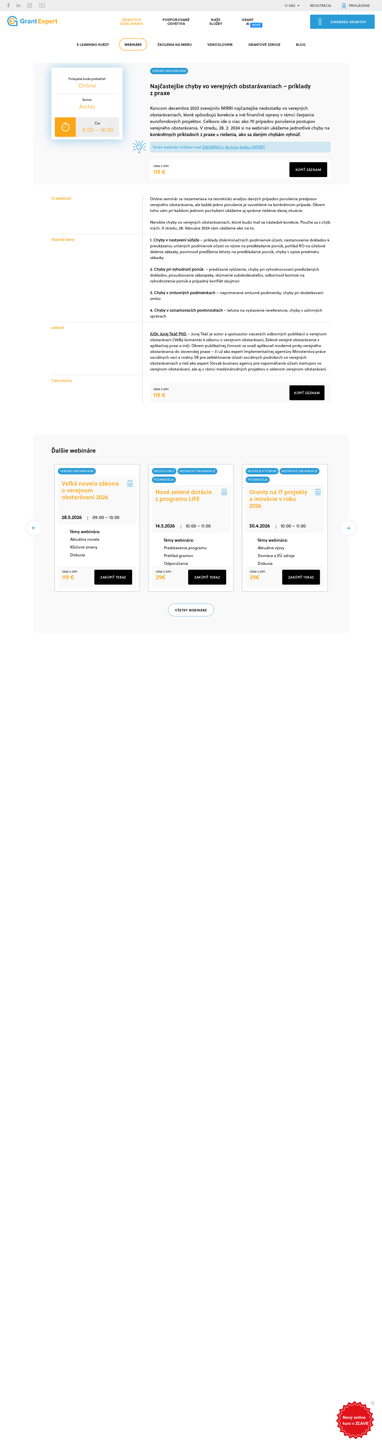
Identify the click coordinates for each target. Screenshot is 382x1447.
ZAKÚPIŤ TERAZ (113, 593)
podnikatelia (164, 480)
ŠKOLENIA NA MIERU (174, 44)
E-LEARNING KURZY (93, 44)
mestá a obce (164, 471)
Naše (215, 21)
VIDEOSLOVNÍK (220, 44)
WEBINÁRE (133, 44)
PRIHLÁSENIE (356, 5)
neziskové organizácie (198, 471)
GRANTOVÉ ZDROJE (264, 44)
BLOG (301, 44)
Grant (248, 21)
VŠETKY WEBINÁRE (191, 626)
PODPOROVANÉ (176, 21)
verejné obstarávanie (169, 71)
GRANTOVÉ (131, 21)
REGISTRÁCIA (320, 5)
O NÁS (290, 5)
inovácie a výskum (262, 471)
